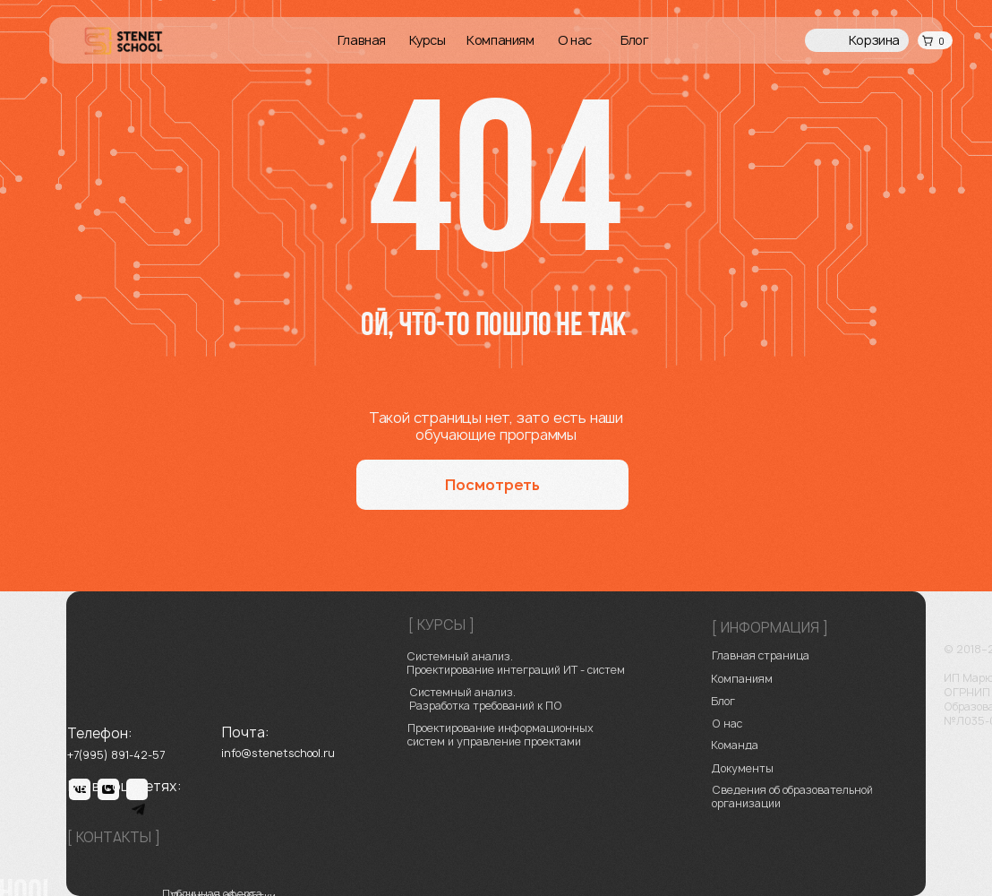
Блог (634, 39)
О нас (575, 39)
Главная (362, 39)
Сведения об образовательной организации (792, 796)
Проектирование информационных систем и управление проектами (500, 734)
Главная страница (760, 655)
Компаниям (500, 39)
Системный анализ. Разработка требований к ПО (485, 699)
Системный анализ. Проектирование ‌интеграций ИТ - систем (515, 663)
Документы (743, 768)
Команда (734, 745)
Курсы (427, 39)
